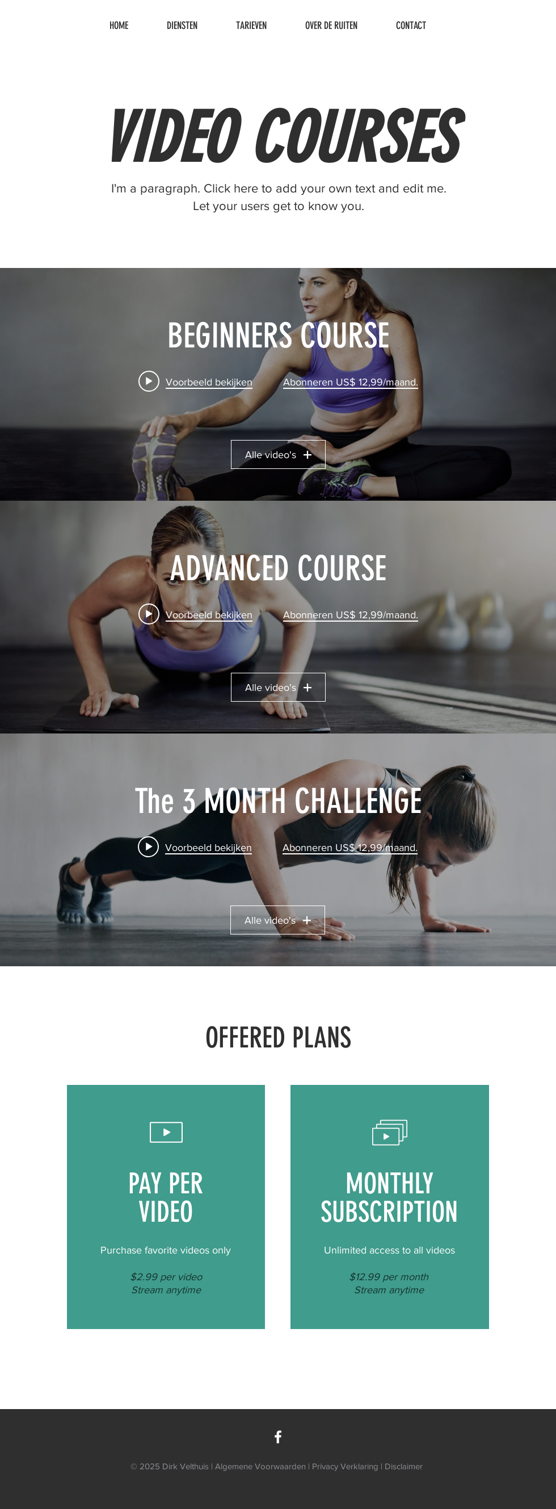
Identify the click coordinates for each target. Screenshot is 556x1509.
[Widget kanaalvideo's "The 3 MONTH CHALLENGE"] (278, 849)
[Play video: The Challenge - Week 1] (195, 847)
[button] (193, 25)
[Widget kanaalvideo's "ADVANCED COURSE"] (278, 617)
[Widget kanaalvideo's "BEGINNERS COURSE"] (278, 384)
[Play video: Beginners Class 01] (195, 381)
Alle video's (278, 454)
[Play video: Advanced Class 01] (195, 614)
